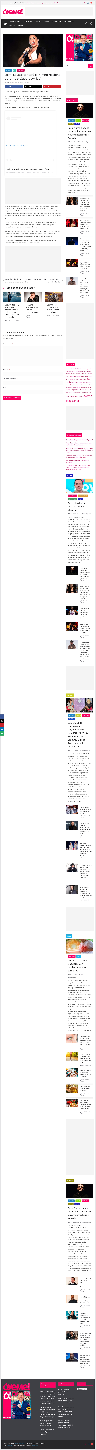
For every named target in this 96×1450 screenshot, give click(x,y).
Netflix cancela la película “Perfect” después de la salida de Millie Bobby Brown (85, 225)
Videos (20, 26)
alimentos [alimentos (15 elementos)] (68, 369)
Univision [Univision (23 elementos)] (68, 396)
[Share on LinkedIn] (2, 729)
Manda (42, 1407)
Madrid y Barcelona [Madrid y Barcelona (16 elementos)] (79, 385)
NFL (14, 70)
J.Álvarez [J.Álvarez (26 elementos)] (78, 376)
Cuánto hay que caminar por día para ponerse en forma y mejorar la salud (85, 1058)
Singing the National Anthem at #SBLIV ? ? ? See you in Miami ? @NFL (28, 169)
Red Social (71, 718)
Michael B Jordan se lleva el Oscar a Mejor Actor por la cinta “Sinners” (85, 1300)
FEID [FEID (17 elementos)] (67, 376)
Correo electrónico (10, 379)
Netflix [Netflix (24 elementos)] (78, 387)
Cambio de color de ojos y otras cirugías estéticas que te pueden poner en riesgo (85, 1040)
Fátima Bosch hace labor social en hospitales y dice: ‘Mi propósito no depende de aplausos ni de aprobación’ (85, 871)
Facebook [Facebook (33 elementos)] (89, 374)
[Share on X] (33, 86)
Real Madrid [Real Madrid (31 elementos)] (80, 390)
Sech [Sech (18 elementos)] (67, 392)
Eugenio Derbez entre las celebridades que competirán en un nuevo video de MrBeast (85, 828)
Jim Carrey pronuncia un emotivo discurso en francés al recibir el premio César (85, 1318)
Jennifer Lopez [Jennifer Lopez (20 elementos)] (85, 376)
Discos (78, 120)
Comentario (8, 344)
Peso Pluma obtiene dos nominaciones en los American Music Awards (79, 133)
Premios (70, 124)
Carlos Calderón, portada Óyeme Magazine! (79, 440)
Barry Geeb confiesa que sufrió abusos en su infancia (53, 308)
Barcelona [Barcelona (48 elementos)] (78, 369)
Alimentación (69, 21)
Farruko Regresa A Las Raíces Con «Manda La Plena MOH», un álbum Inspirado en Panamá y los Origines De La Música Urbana (85, 286)
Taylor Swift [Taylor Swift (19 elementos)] (85, 392)
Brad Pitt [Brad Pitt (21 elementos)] (72, 371)
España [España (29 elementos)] (84, 374)
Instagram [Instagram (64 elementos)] (72, 376)
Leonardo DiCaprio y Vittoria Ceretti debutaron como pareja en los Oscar (85, 1283)
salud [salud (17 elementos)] (90, 390)
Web (4, 388)
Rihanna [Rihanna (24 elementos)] (87, 390)
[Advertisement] (59, 11)
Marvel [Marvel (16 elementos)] (90, 385)
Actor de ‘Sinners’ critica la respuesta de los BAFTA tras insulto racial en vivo (85, 1359)
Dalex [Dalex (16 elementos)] (80, 373)
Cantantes (8, 70)
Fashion (46, 21)
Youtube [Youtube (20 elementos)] (80, 396)
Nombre (6, 370)
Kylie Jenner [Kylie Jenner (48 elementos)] (79, 382)
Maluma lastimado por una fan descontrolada (32, 308)
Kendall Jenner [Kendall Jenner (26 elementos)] (82, 379)
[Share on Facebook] (14, 86)
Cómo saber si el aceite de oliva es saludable (85, 1088)
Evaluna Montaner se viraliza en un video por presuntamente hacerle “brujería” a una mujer (47, 1412)
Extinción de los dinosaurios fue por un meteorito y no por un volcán (17, 280)
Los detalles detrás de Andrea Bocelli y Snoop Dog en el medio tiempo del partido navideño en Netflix (85, 849)
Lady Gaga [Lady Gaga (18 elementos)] (85, 382)
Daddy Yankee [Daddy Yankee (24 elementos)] (75, 374)
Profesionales (72, 499)
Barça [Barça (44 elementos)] (68, 371)
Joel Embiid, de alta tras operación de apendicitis (84, 611)
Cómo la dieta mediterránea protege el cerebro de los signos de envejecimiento (85, 1105)
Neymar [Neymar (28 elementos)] (83, 387)
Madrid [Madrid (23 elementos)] (72, 385)
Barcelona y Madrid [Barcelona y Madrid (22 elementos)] (87, 369)
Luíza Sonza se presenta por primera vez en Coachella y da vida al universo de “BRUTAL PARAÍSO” (85, 204)
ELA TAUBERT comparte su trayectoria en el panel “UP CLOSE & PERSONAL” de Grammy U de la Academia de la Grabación (78, 734)
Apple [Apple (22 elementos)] (72, 369)
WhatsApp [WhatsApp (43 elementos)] (74, 396)
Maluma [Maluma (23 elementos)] (86, 385)
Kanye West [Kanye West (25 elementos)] (74, 379)
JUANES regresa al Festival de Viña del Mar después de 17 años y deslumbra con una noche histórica (85, 1339)
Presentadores (83, 495)
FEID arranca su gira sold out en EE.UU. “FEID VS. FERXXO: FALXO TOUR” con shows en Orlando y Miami (85, 245)
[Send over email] (2, 733)
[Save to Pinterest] (52, 86)
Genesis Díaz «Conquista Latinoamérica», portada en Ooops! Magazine (48, 1394)
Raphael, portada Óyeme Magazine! (47, 1431)
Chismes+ (12, 26)
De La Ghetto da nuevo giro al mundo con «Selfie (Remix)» (48, 280)
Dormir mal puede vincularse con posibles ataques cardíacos (77, 965)
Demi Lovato (28, 172)
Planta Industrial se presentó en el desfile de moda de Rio (85, 810)
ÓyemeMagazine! (24, 82)
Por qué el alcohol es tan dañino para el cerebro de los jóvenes (85, 1073)
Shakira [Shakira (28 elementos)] (79, 392)
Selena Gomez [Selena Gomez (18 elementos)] (73, 392)
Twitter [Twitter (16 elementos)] (89, 392)
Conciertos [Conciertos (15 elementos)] (83, 371)
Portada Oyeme (14, 21)
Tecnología (56, 21)
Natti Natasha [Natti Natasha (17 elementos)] (73, 387)
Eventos (38, 21)
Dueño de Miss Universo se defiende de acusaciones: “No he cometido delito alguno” (85, 892)
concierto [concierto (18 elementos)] (77, 371)
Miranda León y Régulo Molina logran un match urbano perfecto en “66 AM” (85, 265)
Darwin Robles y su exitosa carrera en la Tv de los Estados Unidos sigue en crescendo (12, 311)
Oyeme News (27, 21)
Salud (78, 956)
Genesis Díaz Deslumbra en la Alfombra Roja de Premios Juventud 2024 (47, 1401)
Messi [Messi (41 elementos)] (68, 387)
